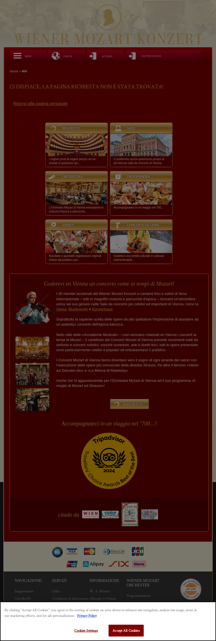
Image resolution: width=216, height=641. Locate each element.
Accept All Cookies (126, 630)
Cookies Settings (86, 630)
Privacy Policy (87, 615)
